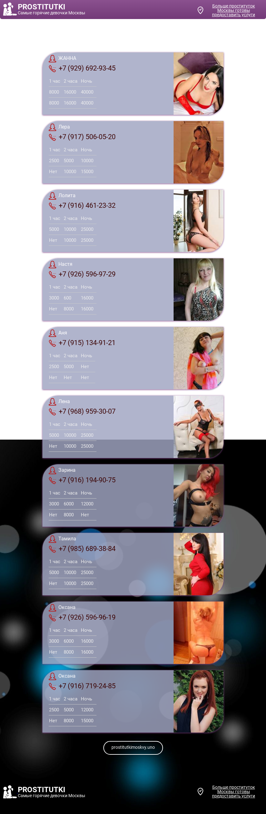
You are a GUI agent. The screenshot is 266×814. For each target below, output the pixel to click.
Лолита (62, 196)
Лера (59, 127)
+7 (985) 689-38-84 (82, 549)
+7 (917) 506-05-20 (82, 137)
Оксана (62, 608)
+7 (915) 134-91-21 (82, 343)
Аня (58, 333)
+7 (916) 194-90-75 (82, 480)
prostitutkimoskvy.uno (133, 747)
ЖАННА (62, 58)
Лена (59, 402)
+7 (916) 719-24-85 (82, 686)
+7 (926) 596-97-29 (82, 274)
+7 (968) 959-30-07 (82, 411)
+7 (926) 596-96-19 (82, 617)
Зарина (62, 470)
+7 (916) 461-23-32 (82, 206)
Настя (60, 264)
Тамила (62, 539)
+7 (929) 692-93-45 (82, 68)
